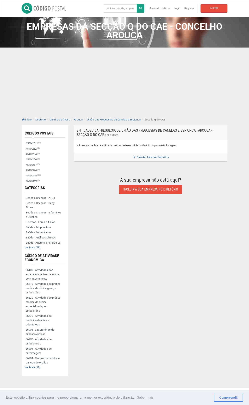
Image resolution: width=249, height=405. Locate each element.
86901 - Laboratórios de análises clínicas (40, 332)
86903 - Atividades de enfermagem (39, 351)
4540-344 (33, 170)
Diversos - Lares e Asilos (40, 222)
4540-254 (33, 154)
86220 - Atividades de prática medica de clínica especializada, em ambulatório (43, 304)
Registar (189, 8)
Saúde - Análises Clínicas (41, 237)
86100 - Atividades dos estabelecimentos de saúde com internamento (42, 274)
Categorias (35, 188)
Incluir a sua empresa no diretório (150, 189)
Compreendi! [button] (228, 397)
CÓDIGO (44, 8)
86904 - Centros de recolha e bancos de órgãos (43, 360)
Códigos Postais (39, 133)
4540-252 (33, 148)
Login (177, 8)
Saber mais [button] (145, 397)
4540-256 (33, 159)
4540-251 (33, 143)
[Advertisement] (124, 78)
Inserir (214, 8)
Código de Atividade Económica (42, 258)
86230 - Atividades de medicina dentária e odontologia (39, 320)
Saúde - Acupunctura (38, 227)
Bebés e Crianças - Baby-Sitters (40, 205)
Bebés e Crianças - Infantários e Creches (43, 214)
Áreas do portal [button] (160, 8)
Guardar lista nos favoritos (150, 157)
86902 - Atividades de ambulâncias (39, 341)
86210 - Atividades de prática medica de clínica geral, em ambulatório (43, 288)
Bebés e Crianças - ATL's (40, 197)
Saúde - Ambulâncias (38, 232)
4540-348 (33, 175)
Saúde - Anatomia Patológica (43, 242)
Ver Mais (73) (32, 247)
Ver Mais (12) (32, 367)
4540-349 (33, 180)
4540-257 (33, 164)
